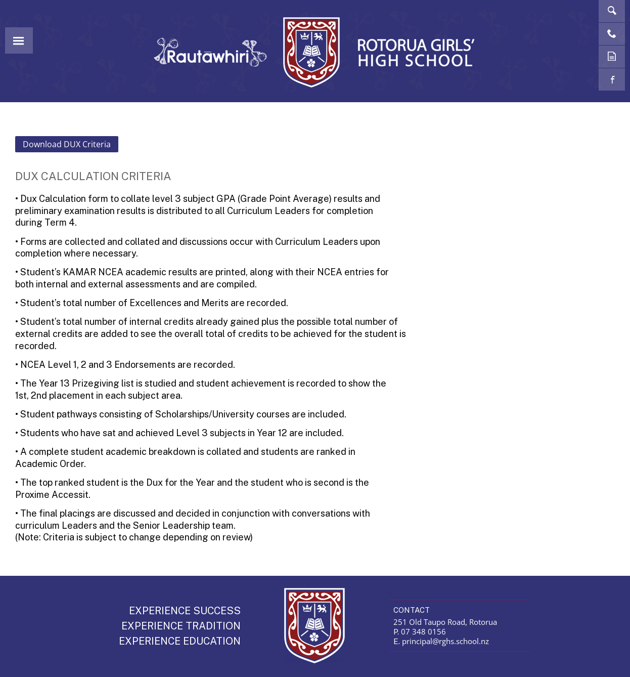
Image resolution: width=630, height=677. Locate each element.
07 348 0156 (423, 631)
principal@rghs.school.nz (445, 641)
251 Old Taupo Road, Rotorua (445, 622)
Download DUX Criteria (67, 144)
